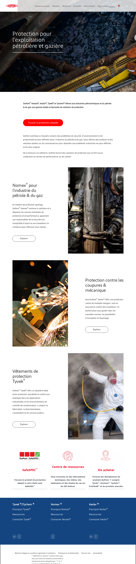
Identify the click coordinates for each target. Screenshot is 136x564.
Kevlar (94, 504)
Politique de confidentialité (68, 553)
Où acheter (77, 6)
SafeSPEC (112, 7)
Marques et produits (42, 6)
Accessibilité (97, 553)
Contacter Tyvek (21, 519)
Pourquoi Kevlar (98, 509)
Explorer (24, 239)
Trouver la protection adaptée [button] (43, 122)
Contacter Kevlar (98, 519)
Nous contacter (89, 6)
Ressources (67, 6)
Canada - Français (120, 5)
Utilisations (56, 6)
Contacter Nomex (61, 519)
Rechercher (104, 7)
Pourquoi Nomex (60, 509)
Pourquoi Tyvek (21, 509)
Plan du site (85, 553)
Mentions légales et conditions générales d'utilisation (35, 553)
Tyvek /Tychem (23, 504)
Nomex (56, 504)
